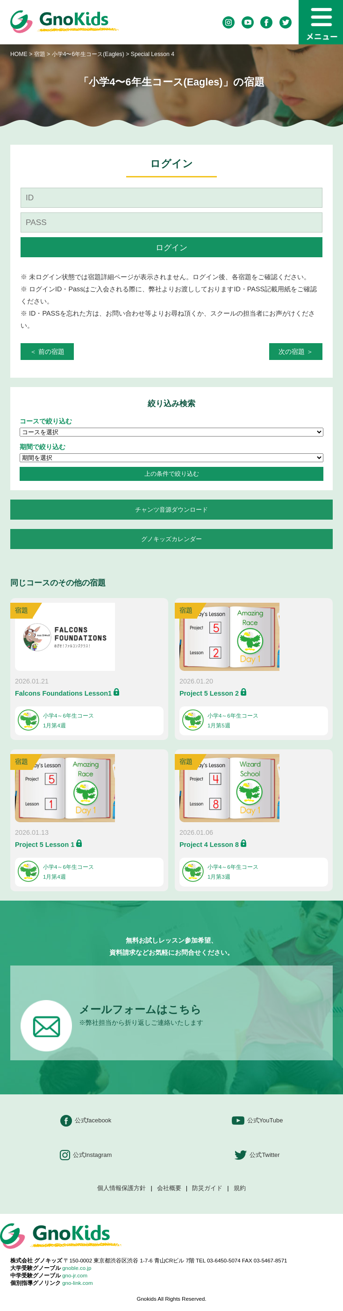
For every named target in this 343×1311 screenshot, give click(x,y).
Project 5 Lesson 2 (209, 693)
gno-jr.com (74, 1275)
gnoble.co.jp (76, 1268)
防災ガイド (207, 1188)
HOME (19, 54)
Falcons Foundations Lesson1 (63, 693)
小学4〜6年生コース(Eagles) (89, 54)
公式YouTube (257, 1121)
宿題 (39, 54)
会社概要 (169, 1188)
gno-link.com (77, 1283)
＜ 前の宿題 (47, 351)
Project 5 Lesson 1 (44, 844)
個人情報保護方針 (121, 1188)
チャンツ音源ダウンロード (171, 509)
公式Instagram (86, 1155)
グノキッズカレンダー (171, 539)
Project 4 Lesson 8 (209, 844)
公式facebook (86, 1121)
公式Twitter (257, 1155)
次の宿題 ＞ (296, 351)
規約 (240, 1188)
